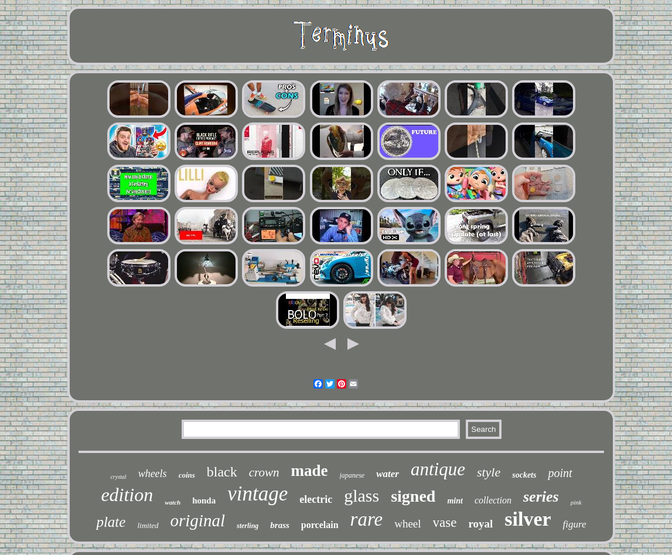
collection (493, 500)
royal (480, 523)
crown (264, 472)
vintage (257, 493)
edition (127, 494)
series (541, 496)
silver (527, 519)
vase (445, 522)
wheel (407, 523)
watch (172, 502)
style (488, 472)
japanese (352, 475)
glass (361, 495)
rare (366, 519)
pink (576, 502)
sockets (524, 475)
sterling (247, 526)
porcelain (320, 525)
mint (454, 500)
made (309, 470)
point (560, 473)
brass (279, 525)
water (387, 473)
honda (204, 500)
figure (574, 524)
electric (315, 499)
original (197, 520)
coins (187, 475)
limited (147, 525)
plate (110, 522)
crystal (118, 477)
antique (438, 469)
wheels (152, 473)
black (222, 471)
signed (413, 496)
